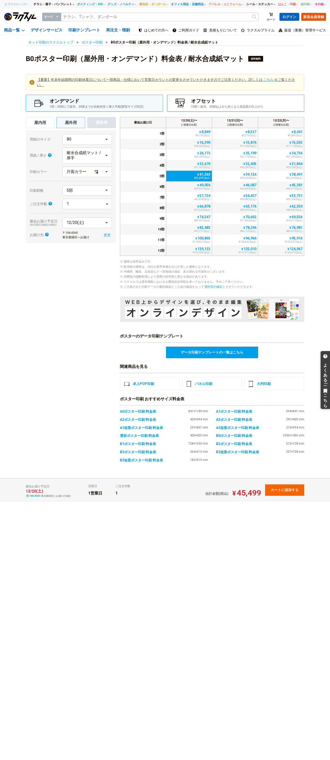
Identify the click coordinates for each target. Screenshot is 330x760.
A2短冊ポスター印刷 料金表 (237, 428)
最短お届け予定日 (45, 222)
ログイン (289, 17)
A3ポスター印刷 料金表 (234, 420)
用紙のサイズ (40, 139)
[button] (87, 139)
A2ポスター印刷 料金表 (138, 420)
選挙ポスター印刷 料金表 (139, 436)
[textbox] (159, 17)
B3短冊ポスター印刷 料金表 (141, 460)
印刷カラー (38, 172)
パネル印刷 (199, 384)
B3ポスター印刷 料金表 (138, 452)
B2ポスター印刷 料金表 (234, 444)
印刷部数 (37, 190)
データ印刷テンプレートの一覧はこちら (212, 352)
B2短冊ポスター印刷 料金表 (237, 452)
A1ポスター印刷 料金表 (234, 411)
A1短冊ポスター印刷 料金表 (141, 428)
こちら (268, 80)
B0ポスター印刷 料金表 (234, 436)
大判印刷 (259, 384)
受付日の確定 (213, 286)
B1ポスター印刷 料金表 (138, 444)
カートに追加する (285, 490)
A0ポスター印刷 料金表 (138, 411)
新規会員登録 (313, 17)
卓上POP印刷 (139, 384)
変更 (107, 235)
